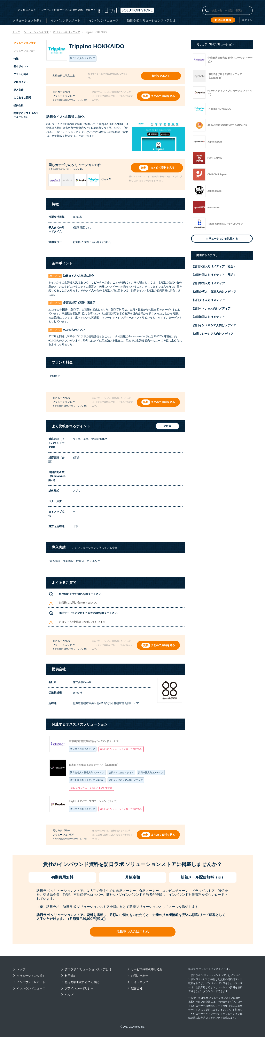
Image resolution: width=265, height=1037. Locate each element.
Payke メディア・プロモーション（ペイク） (94, 801)
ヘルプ (69, 994)
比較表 (165, 426)
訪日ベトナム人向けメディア (212, 308)
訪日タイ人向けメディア (82, 749)
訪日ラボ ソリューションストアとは (151, 20)
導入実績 (18, 89)
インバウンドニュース (104, 20)
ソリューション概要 (25, 42)
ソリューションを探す (27, 20)
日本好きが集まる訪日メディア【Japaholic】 (94, 764)
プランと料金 (21, 74)
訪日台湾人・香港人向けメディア (87, 772)
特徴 (16, 58)
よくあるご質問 (22, 97)
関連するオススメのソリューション (26, 115)
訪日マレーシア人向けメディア (213, 333)
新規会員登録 (223, 19)
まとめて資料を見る (164, 96)
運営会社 (136, 988)
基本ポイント (21, 66)
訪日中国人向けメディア (150, 772)
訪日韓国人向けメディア (209, 316)
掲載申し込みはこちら (132, 931)
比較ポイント (21, 82)
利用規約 (57, 75)
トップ (21, 969)
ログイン (247, 20)
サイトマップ (139, 982)
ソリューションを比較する (222, 238)
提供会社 (18, 105)
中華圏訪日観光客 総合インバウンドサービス (94, 741)
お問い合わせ (139, 975)
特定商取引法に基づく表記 (82, 982)
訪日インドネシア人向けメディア (126, 780)
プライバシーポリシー (79, 988)
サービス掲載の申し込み (147, 969)
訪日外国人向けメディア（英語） (87, 780)
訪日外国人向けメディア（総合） (214, 266)
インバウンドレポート (65, 20)
